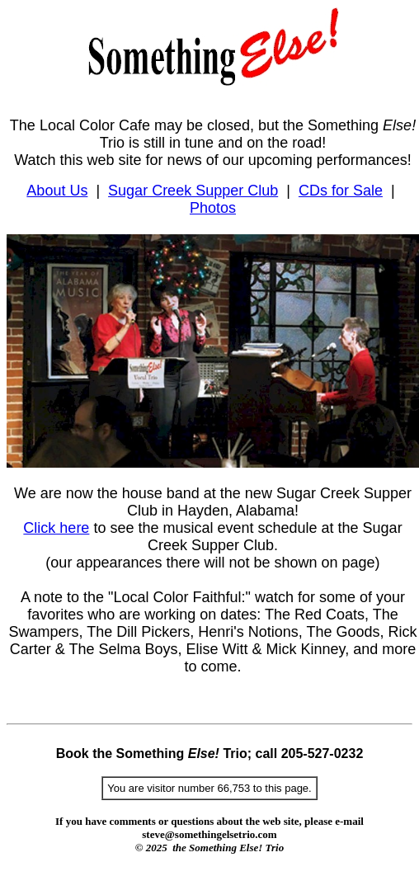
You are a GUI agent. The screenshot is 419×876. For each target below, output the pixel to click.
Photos (213, 208)
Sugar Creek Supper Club (193, 190)
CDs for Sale (341, 190)
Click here (56, 528)
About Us (56, 190)
